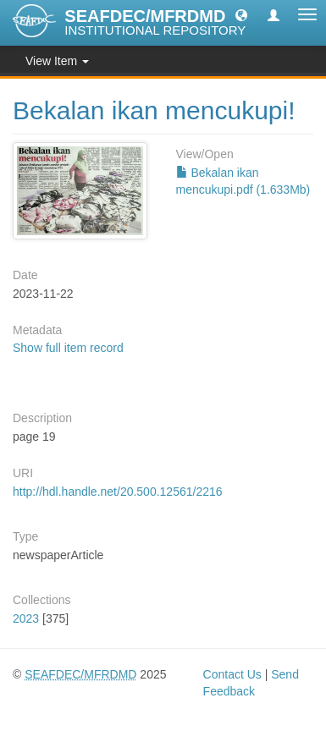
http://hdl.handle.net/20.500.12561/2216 (118, 491)
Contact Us (232, 674)
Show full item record (68, 348)
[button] (241, 14)
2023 (26, 618)
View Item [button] (57, 61)
